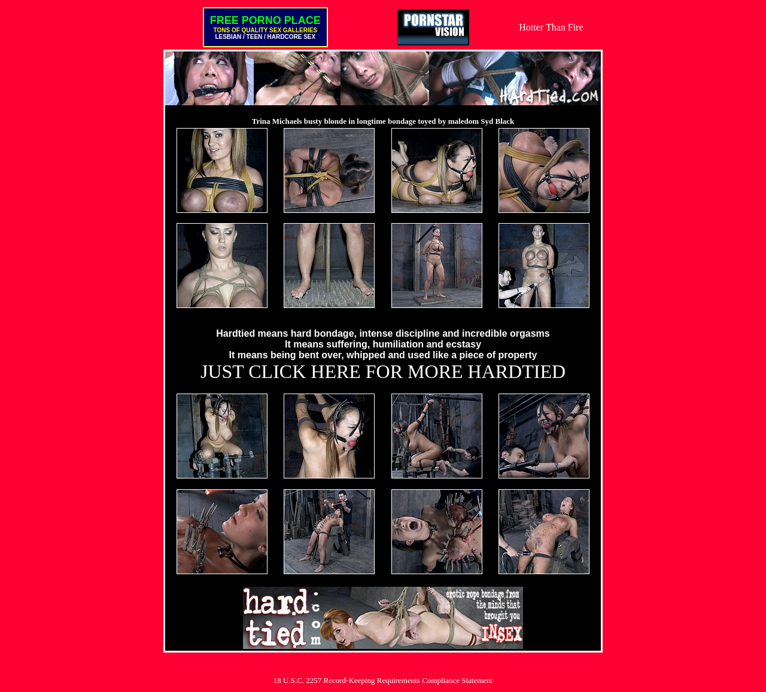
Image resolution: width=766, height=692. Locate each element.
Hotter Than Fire (551, 27)
